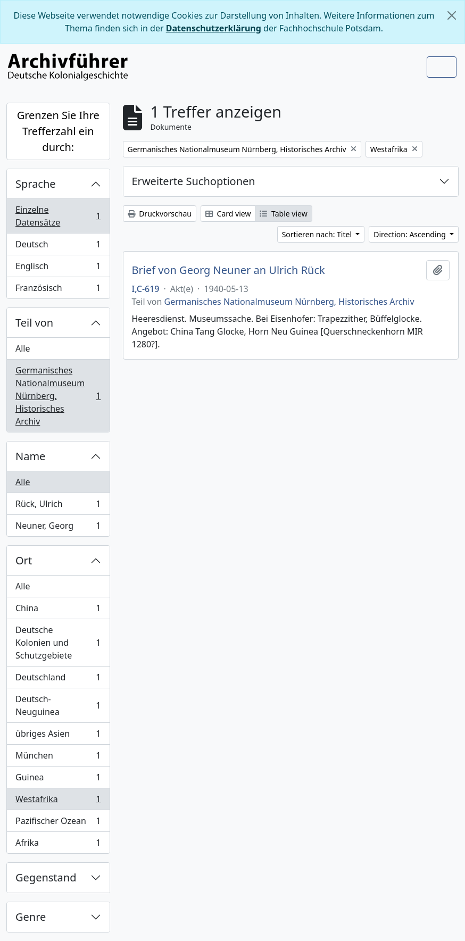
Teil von (34, 322)
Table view (283, 214)
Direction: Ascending (410, 234)
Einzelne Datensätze (58, 216)
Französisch (58, 289)
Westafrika (58, 801)
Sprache (35, 184)
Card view (228, 214)
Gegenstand (45, 877)
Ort (23, 560)
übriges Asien (58, 736)
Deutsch (58, 246)
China (58, 610)
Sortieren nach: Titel (318, 234)
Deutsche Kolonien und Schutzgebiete (58, 642)
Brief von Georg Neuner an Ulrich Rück (228, 270)
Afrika (58, 844)
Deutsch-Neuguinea (58, 705)
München (58, 758)
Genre (30, 917)
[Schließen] (451, 15)
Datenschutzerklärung (213, 28)
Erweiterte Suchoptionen (193, 181)
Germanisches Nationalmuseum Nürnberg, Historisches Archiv (58, 395)
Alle (22, 348)
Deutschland (58, 679)
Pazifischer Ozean (58, 823)
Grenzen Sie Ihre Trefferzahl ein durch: (58, 131)
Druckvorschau (160, 214)
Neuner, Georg (58, 527)
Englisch (58, 268)
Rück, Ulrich (58, 506)
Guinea (58, 779)
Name (30, 456)
